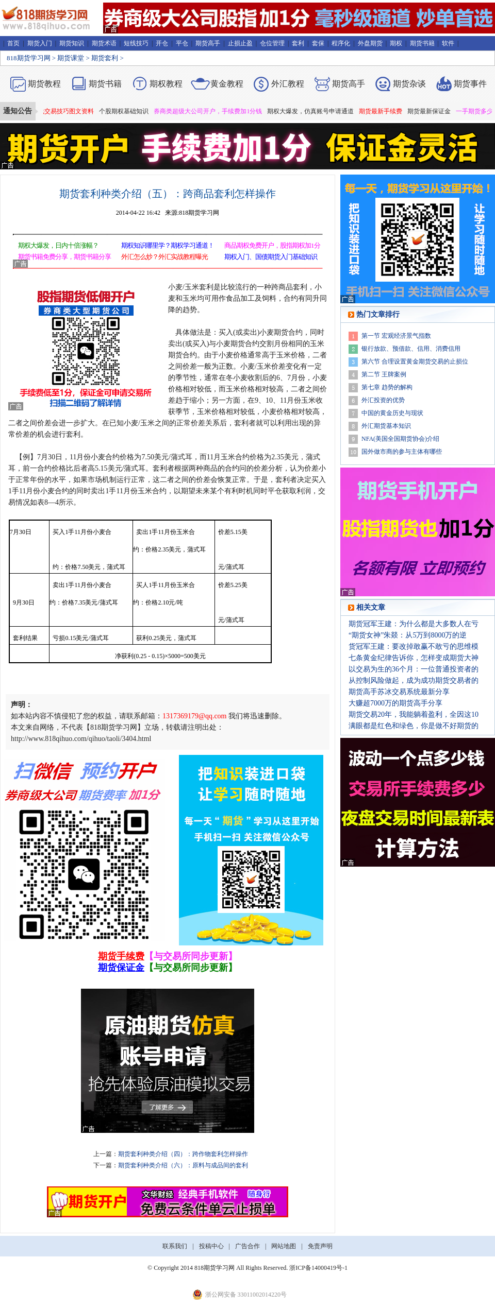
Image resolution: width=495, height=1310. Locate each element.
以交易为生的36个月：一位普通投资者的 (413, 669)
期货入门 (39, 43)
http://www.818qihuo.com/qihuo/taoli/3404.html (81, 739)
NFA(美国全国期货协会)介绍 (400, 438)
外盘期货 (370, 43)
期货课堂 (70, 58)
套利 (298, 43)
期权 (396, 43)
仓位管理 (272, 43)
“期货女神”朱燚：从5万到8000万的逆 (408, 635)
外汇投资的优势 (383, 400)
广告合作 (247, 1246)
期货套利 (104, 58)
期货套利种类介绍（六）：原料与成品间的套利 (183, 1165)
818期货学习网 (29, 58)
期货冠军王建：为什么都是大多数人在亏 (413, 624)
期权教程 (166, 83)
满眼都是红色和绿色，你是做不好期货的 (413, 726)
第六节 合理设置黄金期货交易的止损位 (414, 361)
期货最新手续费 (384, 111)
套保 (318, 43)
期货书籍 (422, 43)
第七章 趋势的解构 (386, 387)
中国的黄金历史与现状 (392, 413)
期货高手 (207, 43)
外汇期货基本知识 (386, 425)
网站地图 (283, 1246)
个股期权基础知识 (128, 111)
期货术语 (104, 43)
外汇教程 (287, 83)
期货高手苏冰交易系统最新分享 (399, 692)
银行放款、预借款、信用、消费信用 (410, 348)
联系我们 (174, 1246)
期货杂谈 (409, 83)
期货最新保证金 (433, 111)
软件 (448, 43)
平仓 (182, 43)
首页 (13, 43)
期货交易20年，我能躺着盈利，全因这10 (413, 714)
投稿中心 (211, 1246)
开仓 (162, 43)
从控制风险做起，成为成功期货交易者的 (413, 680)
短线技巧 (136, 43)
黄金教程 (226, 83)
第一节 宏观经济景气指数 (396, 335)
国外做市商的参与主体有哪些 (401, 451)
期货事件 (470, 83)
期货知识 (71, 43)
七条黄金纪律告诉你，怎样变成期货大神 (413, 658)
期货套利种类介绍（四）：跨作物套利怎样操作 (183, 1154)
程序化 (341, 43)
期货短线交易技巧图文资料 (61, 111)
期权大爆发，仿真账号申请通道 (314, 111)
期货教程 (44, 83)
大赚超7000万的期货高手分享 (395, 703)
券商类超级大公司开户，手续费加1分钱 (212, 111)
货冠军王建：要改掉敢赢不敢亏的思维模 (413, 646)
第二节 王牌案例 (383, 374)
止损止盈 (240, 43)
